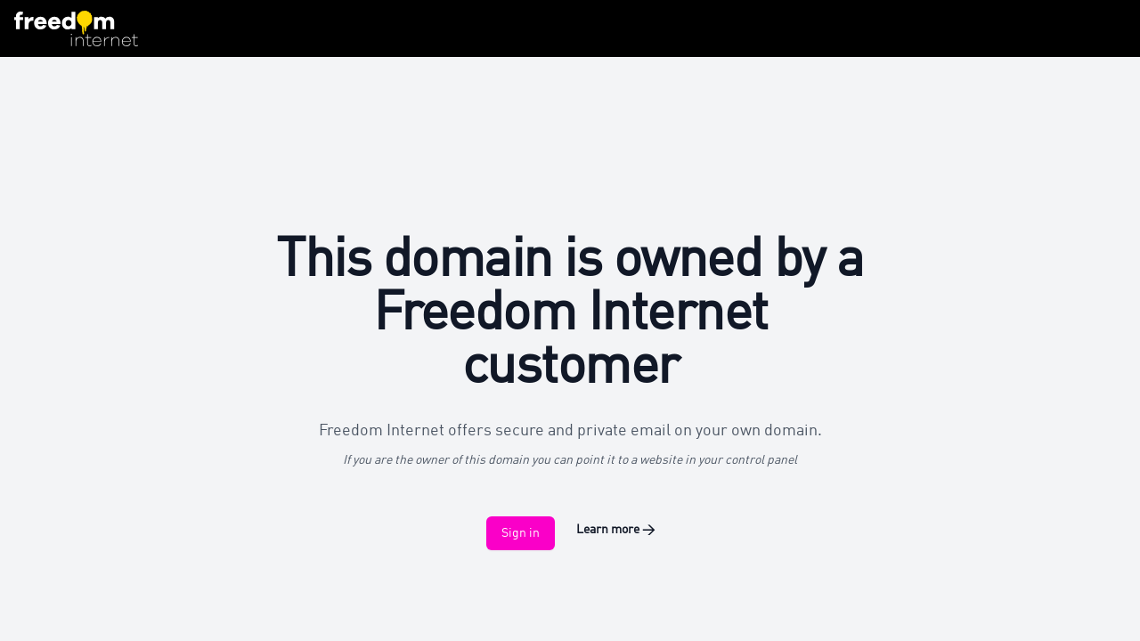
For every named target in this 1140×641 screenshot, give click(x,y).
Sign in (520, 533)
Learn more (615, 529)
